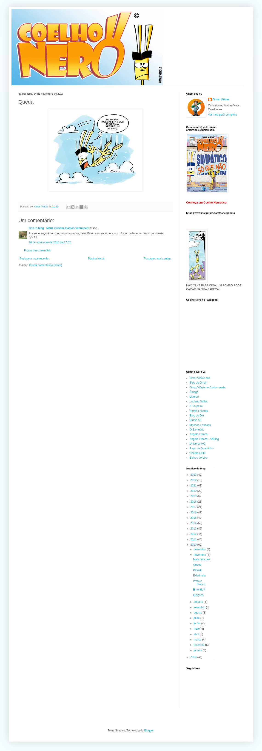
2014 (194, 523)
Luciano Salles (199, 401)
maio (197, 628)
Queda (197, 564)
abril (197, 634)
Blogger (149, 730)
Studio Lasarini (199, 411)
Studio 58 (195, 420)
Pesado (197, 570)
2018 (194, 501)
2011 (194, 539)
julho (197, 618)
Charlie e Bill (197, 453)
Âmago (194, 392)
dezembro (200, 549)
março (198, 639)
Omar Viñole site (200, 378)
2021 (194, 485)
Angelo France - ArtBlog (204, 439)
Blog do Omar (198, 382)
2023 (194, 474)
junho (197, 623)
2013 (194, 528)
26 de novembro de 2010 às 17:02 (50, 242)
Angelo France (199, 434)
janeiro (198, 650)
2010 (194, 544)
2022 (194, 480)
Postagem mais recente (34, 258)
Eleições (198, 595)
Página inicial (96, 258)
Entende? (199, 589)
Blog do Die (197, 415)
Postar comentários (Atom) (45, 265)
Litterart (194, 396)
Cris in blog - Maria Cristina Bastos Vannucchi (59, 228)
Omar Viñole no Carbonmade (207, 387)
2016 (194, 512)
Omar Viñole (221, 99)
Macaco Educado (200, 425)
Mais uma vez (201, 559)
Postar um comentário (37, 250)
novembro (200, 554)
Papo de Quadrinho (202, 448)
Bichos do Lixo (199, 457)
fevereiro (199, 644)
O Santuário (197, 429)
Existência (199, 575)
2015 (194, 517)
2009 (194, 657)
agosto (198, 612)
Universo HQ (197, 443)
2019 (194, 496)
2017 (194, 507)
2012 (194, 534)
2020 (194, 490)
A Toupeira (196, 406)
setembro (200, 607)
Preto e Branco (199, 582)
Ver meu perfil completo (222, 114)
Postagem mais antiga (157, 258)
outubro (199, 601)
